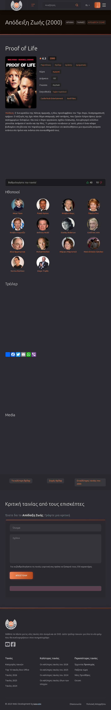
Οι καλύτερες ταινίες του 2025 (54, 669)
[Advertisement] (55, 154)
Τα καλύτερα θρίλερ (20, 481)
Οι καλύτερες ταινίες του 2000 (88, 482)
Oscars (78, 680)
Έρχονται (85, 664)
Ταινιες (81, 22)
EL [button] (88, 5)
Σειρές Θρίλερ (55, 481)
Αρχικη (69, 22)
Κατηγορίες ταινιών (14, 664)
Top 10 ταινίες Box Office (17, 669)
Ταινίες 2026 (11, 675)
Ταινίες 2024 (11, 685)
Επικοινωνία (75, 704)
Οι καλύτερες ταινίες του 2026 (54, 664)
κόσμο (93, 123)
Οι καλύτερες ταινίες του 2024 (54, 675)
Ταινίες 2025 (11, 680)
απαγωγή (49, 116)
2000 (52, 58)
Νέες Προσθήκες (82, 675)
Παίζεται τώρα (81, 669)
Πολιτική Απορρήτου (96, 704)
